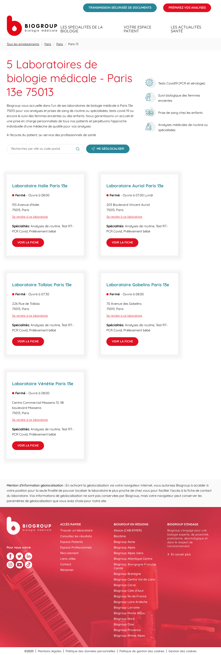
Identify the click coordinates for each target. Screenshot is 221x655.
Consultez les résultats (76, 536)
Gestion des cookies (183, 651)
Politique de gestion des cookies (141, 651)
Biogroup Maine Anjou (129, 613)
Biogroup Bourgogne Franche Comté (135, 566)
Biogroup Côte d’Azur (129, 591)
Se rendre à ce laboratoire (30, 217)
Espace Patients (71, 542)
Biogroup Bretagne (127, 574)
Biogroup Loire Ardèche (130, 602)
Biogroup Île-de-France (130, 596)
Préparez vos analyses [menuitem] (184, 6)
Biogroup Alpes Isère (128, 553)
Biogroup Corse (125, 585)
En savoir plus (181, 554)
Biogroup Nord (124, 619)
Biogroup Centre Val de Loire (134, 579)
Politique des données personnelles (90, 651)
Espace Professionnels (76, 547)
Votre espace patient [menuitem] (137, 29)
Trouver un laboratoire (76, 530)
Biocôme (120, 536)
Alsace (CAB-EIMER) (128, 530)
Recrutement (69, 553)
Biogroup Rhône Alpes (129, 636)
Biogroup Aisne (124, 542)
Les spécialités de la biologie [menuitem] (81, 29)
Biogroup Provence (127, 630)
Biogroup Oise (124, 624)
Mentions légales (50, 651)
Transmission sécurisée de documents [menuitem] (117, 6)
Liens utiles (68, 559)
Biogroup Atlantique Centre (133, 559)
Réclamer (67, 570)
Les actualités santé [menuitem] (186, 29)
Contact (65, 564)
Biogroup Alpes (124, 547)
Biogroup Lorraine (127, 607)
